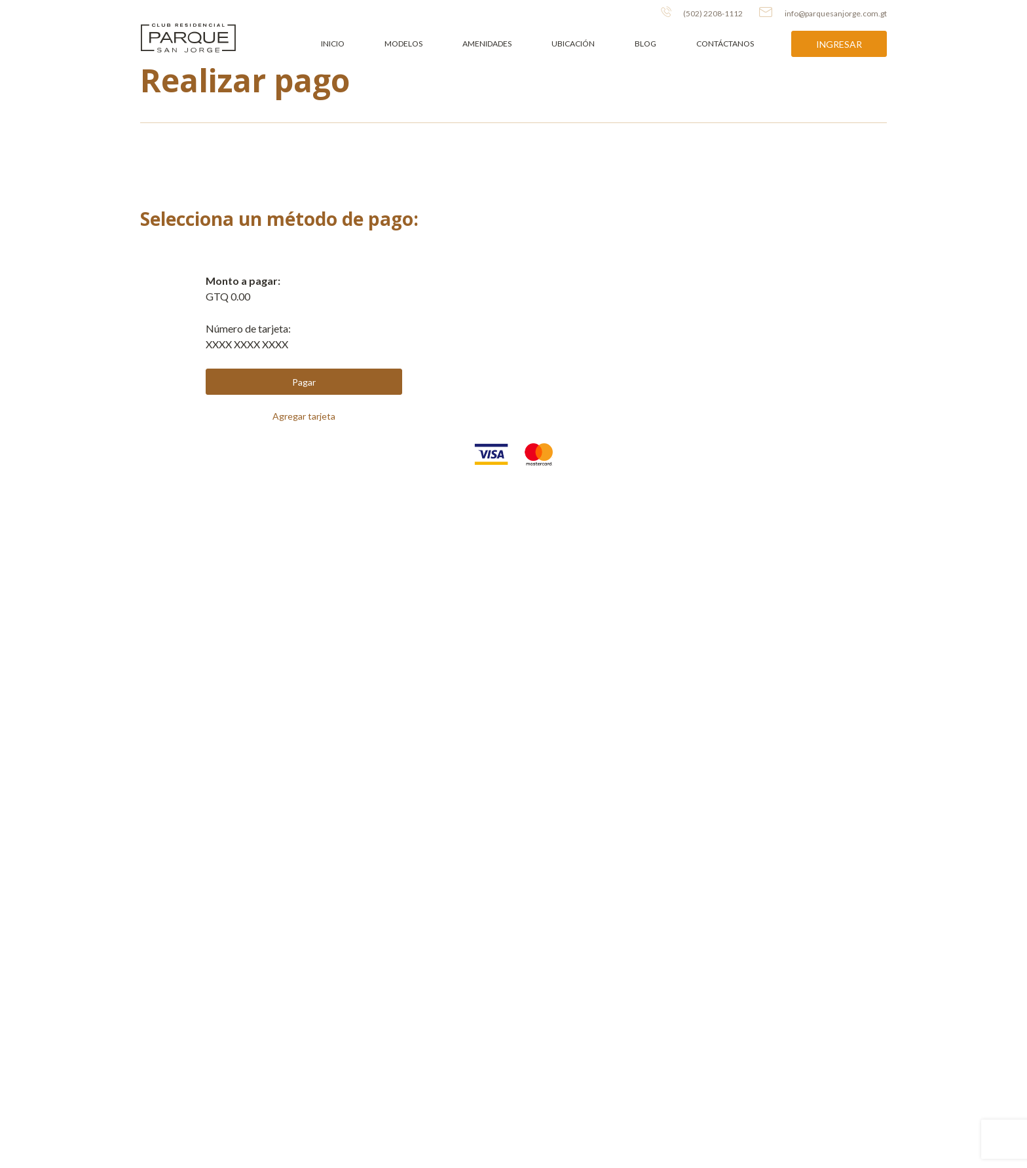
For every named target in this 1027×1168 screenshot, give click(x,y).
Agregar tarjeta (303, 416)
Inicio (333, 43)
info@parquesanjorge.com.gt (823, 12)
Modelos (403, 43)
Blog (645, 43)
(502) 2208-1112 (702, 12)
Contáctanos (725, 43)
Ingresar (839, 44)
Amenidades (487, 43)
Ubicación (573, 43)
